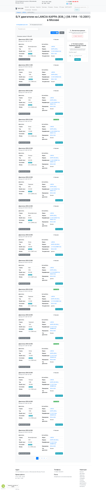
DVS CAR (19, 9)
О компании (28, 9)
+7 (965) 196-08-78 (77, 36)
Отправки (50, 7)
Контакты (34, 9)
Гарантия (38, 7)
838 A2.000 (53, 106)
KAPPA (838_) (54, 49)
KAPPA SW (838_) (54, 157)
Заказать (77, 59)
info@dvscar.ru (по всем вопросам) (63, 476)
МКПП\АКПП (68, 7)
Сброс (61, 32)
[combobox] (81, 7)
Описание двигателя (24, 59)
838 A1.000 (54, 53)
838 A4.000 (53, 330)
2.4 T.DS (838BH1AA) (56, 246)
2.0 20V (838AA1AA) (56, 51)
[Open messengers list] (3, 486)
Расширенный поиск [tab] (36, 24)
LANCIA (24, 12)
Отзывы (56, 7)
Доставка (32, 7)
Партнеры (44, 7)
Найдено (54, 32)
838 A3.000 (54, 249)
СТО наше (61, 7)
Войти (76, 9)
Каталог (27, 7)
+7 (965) (73, 1)
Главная (19, 12)
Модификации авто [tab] (22, 24)
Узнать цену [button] (59, 59)
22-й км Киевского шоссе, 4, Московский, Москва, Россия (25, 2)
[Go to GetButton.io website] (3, 488)
